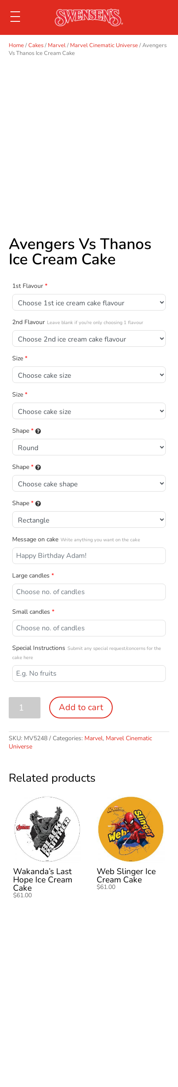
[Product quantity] (24, 707)
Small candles (33, 612)
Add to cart (81, 707)
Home (16, 45)
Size (19, 358)
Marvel (57, 45)
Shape (26, 431)
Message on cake (76, 539)
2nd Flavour (77, 322)
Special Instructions (86, 652)
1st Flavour (29, 286)
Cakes (36, 45)
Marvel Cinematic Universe (104, 45)
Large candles (33, 575)
